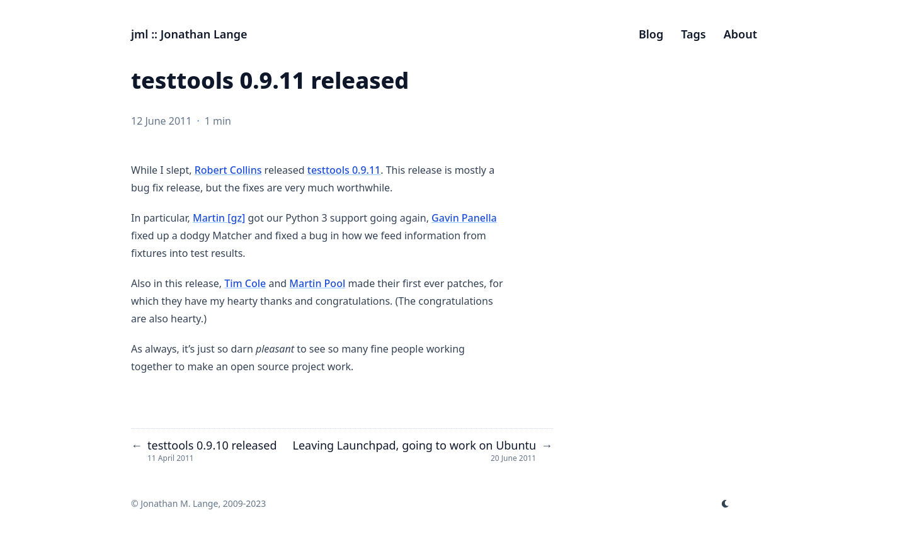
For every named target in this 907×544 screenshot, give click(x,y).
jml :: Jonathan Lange (189, 34)
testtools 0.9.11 (343, 170)
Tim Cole (245, 283)
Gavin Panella (464, 218)
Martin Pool (317, 283)
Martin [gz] (219, 218)
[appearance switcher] (725, 504)
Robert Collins (228, 170)
